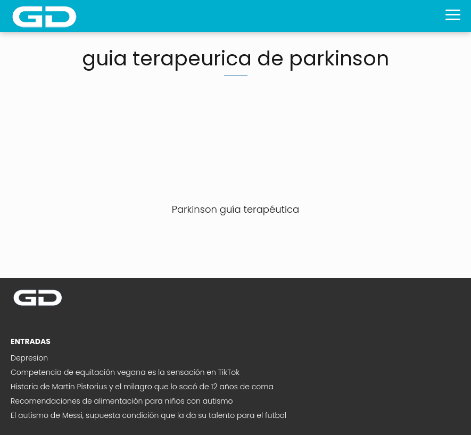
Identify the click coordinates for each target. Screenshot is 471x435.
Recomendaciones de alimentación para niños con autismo (122, 401)
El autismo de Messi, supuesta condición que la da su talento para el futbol (148, 415)
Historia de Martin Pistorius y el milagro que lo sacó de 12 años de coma (142, 386)
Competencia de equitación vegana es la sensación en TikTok (125, 372)
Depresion (29, 358)
